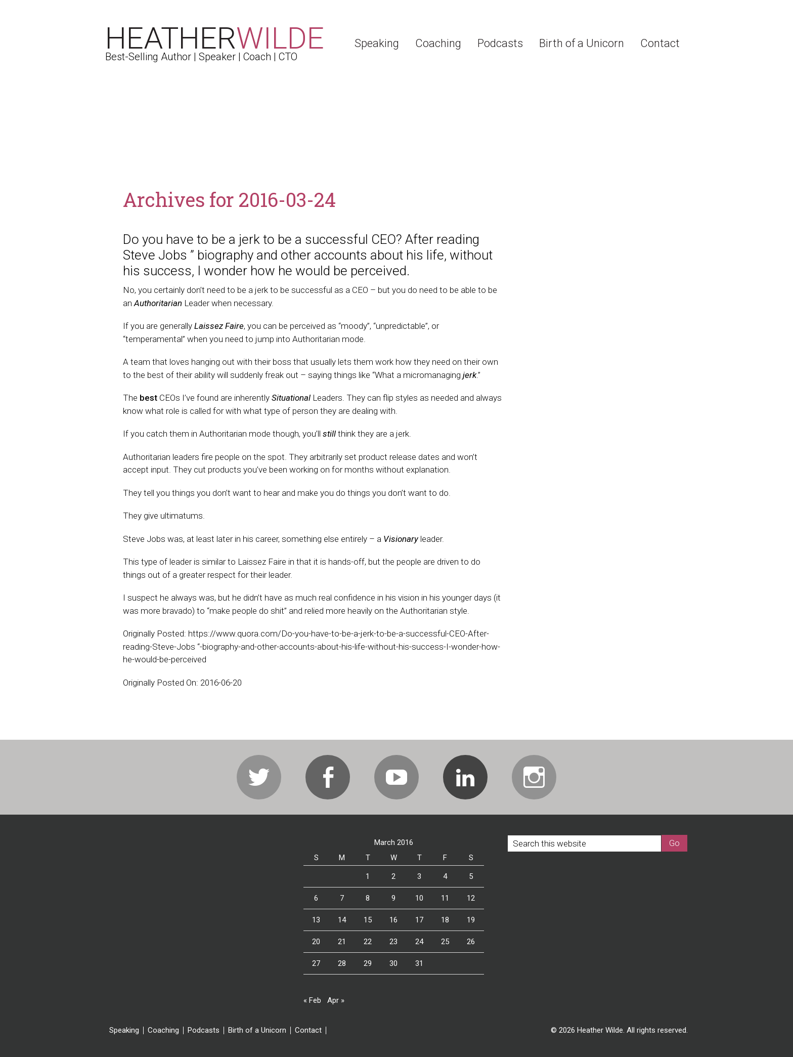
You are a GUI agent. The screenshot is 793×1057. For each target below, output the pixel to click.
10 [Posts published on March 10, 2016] (419, 898)
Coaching (163, 1030)
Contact (308, 1030)
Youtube (396, 777)
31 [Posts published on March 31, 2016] (419, 963)
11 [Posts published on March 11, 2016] (445, 898)
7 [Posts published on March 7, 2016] (342, 898)
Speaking (124, 1030)
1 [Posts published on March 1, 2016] (368, 876)
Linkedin (465, 777)
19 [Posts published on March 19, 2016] (471, 919)
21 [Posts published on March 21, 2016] (342, 941)
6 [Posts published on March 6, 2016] (316, 898)
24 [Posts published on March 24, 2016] (419, 941)
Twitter (259, 777)
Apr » (335, 1000)
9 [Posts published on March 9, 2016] (393, 898)
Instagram (534, 777)
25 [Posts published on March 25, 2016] (445, 941)
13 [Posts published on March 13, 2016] (316, 919)
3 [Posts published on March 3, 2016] (419, 876)
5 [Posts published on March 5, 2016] (471, 876)
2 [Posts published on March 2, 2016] (393, 876)
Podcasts (203, 1030)
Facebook (327, 777)
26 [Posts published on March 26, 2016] (471, 941)
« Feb (312, 1000)
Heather (214, 38)
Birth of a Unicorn (257, 1030)
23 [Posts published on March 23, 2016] (393, 941)
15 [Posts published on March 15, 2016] (368, 919)
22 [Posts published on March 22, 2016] (368, 941)
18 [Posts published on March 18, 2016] (445, 919)
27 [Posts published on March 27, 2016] (316, 963)
